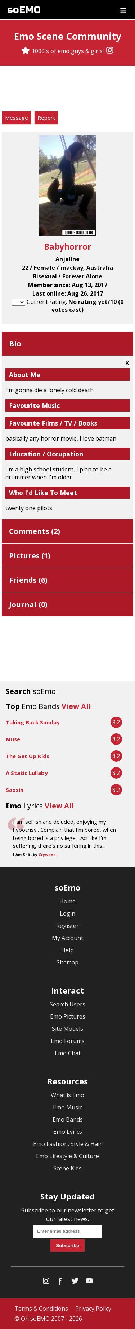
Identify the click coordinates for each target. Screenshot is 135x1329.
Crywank (47, 854)
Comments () (34, 531)
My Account (67, 938)
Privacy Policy (93, 1308)
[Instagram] (109, 51)
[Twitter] (75, 1282)
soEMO (24, 9)
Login (67, 913)
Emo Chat (68, 1053)
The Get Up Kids (27, 756)
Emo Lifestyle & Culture (67, 1156)
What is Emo (67, 1095)
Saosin (14, 789)
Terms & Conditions (41, 1308)
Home (67, 901)
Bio (15, 343)
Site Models (67, 1029)
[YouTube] (89, 1282)
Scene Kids (67, 1168)
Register (67, 926)
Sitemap (67, 962)
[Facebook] (60, 1282)
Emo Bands (68, 1119)
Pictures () (29, 555)
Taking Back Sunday (33, 722)
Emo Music (67, 1107)
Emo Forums (68, 1041)
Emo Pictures (67, 1016)
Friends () (28, 580)
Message (16, 117)
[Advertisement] (67, 89)
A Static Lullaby (27, 772)
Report (46, 117)
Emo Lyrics (67, 1132)
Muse (13, 739)
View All (76, 706)
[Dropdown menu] (123, 10)
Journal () (28, 604)
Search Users (67, 1004)
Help (67, 950)
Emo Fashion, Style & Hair (67, 1144)
